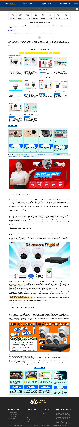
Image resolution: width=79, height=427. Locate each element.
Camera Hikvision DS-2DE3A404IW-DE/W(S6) (28, 114)
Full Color (39, 53)
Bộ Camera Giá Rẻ (23, 9)
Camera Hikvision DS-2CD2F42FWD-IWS (13, 68)
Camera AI (45, 413)
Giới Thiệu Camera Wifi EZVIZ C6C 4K (15, 141)
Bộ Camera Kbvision (12, 414)
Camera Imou (27, 419)
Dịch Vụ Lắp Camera (55, 9)
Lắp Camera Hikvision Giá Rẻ (14, 55)
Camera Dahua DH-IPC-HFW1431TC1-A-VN (54, 154)
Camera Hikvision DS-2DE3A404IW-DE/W (13, 114)
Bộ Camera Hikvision (12, 412)
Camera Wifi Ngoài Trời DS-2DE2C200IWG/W (14, 93)
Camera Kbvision (27, 414)
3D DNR (50, 53)
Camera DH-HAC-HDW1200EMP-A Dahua (21, 154)
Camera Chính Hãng (13, 9)
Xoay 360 (46, 53)
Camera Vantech (27, 417)
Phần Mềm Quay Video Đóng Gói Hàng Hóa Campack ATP (15, 382)
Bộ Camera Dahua (12, 416)
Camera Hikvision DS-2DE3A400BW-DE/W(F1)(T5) (59, 91)
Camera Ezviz (26, 421)
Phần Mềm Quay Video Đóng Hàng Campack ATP (46, 382)
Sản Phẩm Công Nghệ (43, 9)
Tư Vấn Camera (66, 9)
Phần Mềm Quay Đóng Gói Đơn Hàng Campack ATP (31, 382)
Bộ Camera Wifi (11, 418)
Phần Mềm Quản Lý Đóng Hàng (60, 383)
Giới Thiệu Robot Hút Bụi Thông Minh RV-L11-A (45, 141)
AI (42, 53)
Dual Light (26, 53)
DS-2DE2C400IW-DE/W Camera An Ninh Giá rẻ (30, 91)
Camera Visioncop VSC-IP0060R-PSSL (38, 154)
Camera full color (46, 422)
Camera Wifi (32, 9)
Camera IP (45, 415)
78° (30, 53)
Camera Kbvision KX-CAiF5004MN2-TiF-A (30, 156)
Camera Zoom (46, 417)
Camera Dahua (27, 415)
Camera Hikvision (27, 412)
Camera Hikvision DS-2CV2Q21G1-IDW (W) (43, 70)
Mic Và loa (22, 53)
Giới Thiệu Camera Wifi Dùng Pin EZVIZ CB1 (30, 141)
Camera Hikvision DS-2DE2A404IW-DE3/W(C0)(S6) (60, 68)
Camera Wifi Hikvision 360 (39, 22)
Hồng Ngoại (34, 53)
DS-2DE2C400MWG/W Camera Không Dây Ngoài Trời (45, 91)
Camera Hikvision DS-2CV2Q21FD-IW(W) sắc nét (29, 68)
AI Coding (55, 53)
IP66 (58, 53)
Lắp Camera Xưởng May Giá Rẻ (61, 141)
